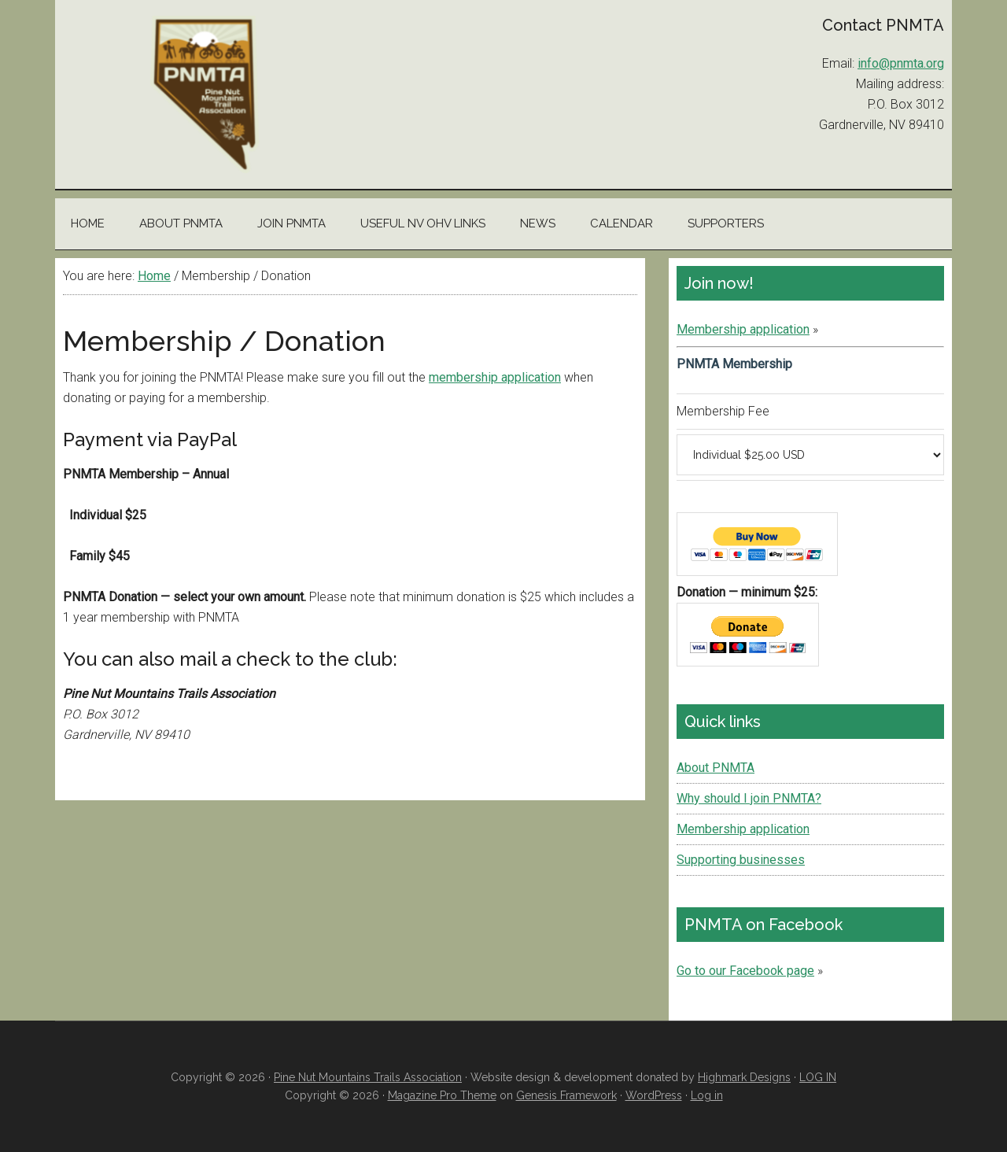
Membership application (743, 329)
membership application (495, 377)
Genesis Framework (566, 1095)
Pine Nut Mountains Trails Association (204, 94)
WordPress (653, 1095)
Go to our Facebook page (745, 970)
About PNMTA (715, 767)
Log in (707, 1095)
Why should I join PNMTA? (749, 798)
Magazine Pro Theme (442, 1095)
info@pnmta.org (901, 63)
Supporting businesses (741, 859)
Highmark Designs (744, 1077)
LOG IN (817, 1077)
